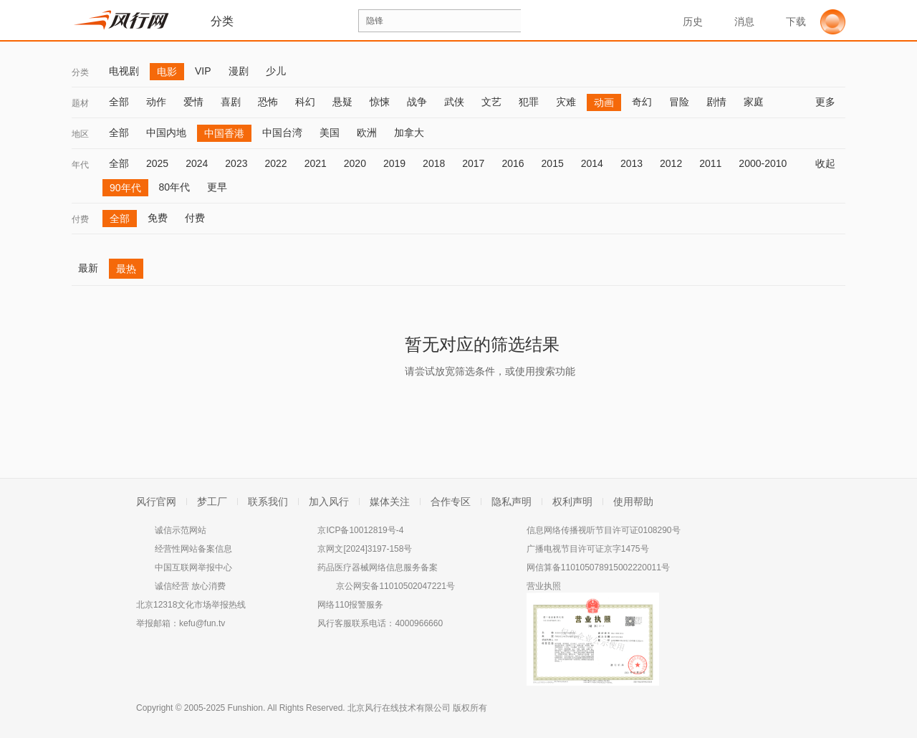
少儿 (276, 71)
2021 (315, 163)
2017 (473, 163)
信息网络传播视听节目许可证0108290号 (604, 530)
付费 (80, 219)
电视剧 (124, 71)
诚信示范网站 (180, 530)
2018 (434, 163)
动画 (604, 102)
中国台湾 (282, 132)
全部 (119, 101)
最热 (126, 268)
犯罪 (529, 101)
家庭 (754, 101)
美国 (330, 132)
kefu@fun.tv (202, 623)
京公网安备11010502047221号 (395, 586)
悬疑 (342, 101)
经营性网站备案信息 (193, 549)
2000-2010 (763, 163)
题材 (80, 103)
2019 (394, 163)
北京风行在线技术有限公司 (399, 708)
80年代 (175, 187)
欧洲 (367, 132)
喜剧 (231, 101)
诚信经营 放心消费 (190, 586)
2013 (631, 163)
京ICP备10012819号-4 (360, 530)
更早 (217, 187)
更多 (830, 101)
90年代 (125, 187)
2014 (592, 163)
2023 (236, 163)
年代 (80, 165)
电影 (167, 71)
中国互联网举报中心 (193, 567)
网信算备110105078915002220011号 (598, 567)
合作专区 (451, 501)
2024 (197, 163)
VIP (203, 71)
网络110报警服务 (350, 605)
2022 (275, 163)
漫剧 (239, 71)
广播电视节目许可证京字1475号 (588, 549)
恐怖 (268, 101)
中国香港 (224, 133)
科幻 (305, 101)
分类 (80, 72)
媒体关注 (390, 501)
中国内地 (166, 132)
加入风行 (329, 501)
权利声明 (572, 501)
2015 (553, 163)
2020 (355, 163)
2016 (512, 163)
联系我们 (268, 501)
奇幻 (642, 101)
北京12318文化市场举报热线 (191, 605)
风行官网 (156, 501)
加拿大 (409, 132)
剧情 (716, 101)
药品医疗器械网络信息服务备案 (377, 567)
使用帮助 (633, 501)
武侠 (454, 101)
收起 (830, 163)
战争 (417, 101)
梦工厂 (212, 501)
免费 (158, 218)
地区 (80, 134)
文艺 (491, 101)
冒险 (679, 101)
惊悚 (380, 101)
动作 (156, 101)
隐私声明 (511, 501)
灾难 (566, 101)
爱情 (193, 101)
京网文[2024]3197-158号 (364, 549)
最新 (88, 268)
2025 (157, 163)
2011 (710, 163)
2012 (671, 163)
